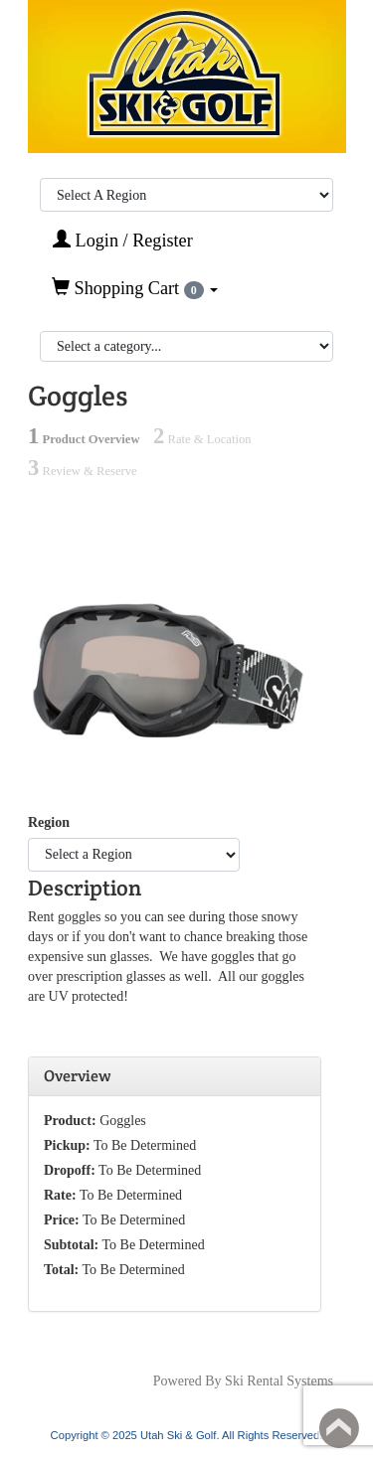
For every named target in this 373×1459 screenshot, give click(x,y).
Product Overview (84, 439)
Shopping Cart (135, 288)
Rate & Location (202, 439)
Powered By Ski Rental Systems (243, 1381)
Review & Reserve (82, 471)
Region (49, 822)
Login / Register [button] (123, 240)
